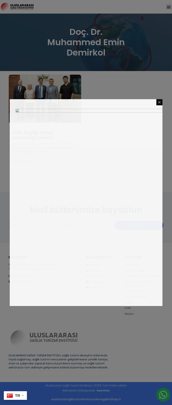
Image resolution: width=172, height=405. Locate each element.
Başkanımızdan (135, 270)
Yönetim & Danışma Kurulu (142, 276)
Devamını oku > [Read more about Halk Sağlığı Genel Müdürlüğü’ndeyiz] (23, 161)
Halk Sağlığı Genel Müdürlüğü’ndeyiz (33, 135)
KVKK (128, 308)
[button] (169, 7)
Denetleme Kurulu (137, 291)
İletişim (129, 314)
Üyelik (128, 302)
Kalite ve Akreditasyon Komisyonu (139, 283)
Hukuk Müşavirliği (136, 297)
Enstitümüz (132, 265)
